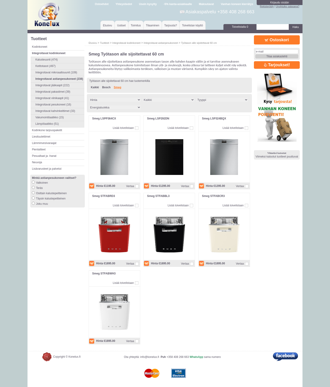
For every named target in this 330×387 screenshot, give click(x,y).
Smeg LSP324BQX (214, 118)
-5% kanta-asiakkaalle (178, 4)
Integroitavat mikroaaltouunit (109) (56, 72)
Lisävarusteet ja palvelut (46, 168)
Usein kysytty (148, 4)
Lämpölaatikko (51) (47, 123)
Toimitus (136, 25)
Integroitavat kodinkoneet (126, 42)
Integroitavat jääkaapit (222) (52, 85)
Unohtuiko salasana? (287, 6)
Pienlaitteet (38, 149)
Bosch (106, 87)
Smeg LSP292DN (158, 118)
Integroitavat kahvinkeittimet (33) (55, 111)
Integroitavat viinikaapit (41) (52, 98)
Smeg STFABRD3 (103, 196)
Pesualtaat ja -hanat (44, 156)
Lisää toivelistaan (123, 128)
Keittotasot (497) (45, 66)
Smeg (117, 87)
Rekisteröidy (267, 6)
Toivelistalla (240, 26)
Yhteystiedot (124, 4)
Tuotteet (104, 42)
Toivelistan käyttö (192, 25)
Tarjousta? (170, 25)
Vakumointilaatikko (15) (49, 117)
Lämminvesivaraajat (44, 143)
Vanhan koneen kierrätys (237, 4)
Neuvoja (37, 162)
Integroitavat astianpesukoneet (161, 42)
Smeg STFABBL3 (158, 196)
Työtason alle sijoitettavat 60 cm (199, 42)
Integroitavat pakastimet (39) (52, 91)
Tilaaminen (152, 25)
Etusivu (107, 25)
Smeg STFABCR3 (213, 196)
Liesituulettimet (41, 136)
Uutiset (121, 25)
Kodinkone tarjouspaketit (47, 130)
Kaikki (95, 87)
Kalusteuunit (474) (46, 59)
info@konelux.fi (149, 357)
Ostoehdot (102, 4)
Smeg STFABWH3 (104, 273)
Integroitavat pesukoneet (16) (53, 104)
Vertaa (130, 186)
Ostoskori (277, 40)
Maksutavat (206, 4)
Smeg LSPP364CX (104, 118)
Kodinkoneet (39, 46)
